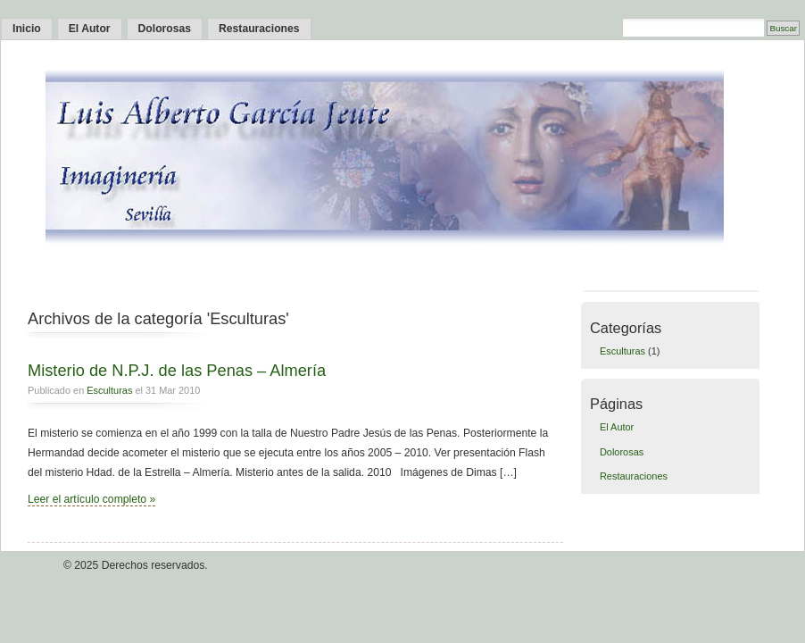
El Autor (90, 28)
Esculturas (109, 390)
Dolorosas (164, 28)
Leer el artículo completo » (91, 499)
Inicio (26, 28)
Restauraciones (259, 28)
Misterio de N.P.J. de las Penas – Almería (177, 370)
